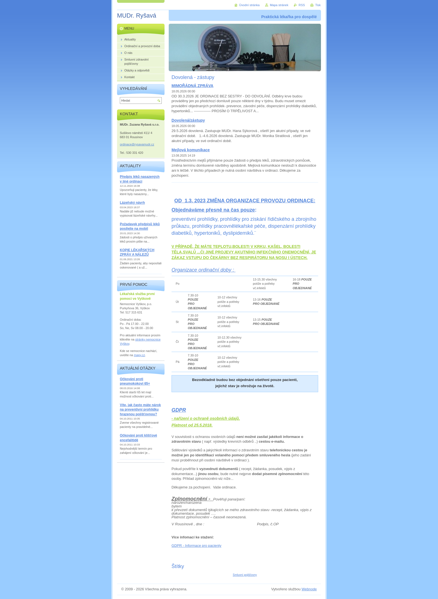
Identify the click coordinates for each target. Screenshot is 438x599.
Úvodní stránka (249, 5)
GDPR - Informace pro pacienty (197, 545)
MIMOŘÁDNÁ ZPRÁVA (192, 85)
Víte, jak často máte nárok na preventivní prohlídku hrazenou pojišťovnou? (140, 409)
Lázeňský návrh (132, 203)
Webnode (309, 589)
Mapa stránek (279, 5)
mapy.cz (139, 355)
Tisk (318, 5)
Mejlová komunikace (191, 150)
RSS (302, 5)
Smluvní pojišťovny (245, 574)
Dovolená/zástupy (188, 120)
